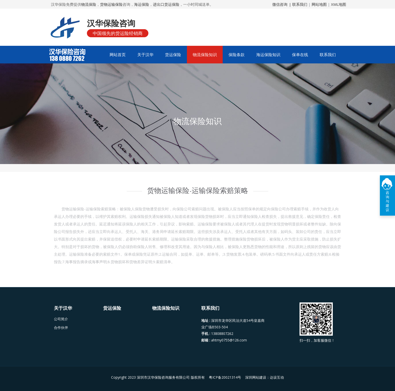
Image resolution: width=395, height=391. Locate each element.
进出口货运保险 (166, 4)
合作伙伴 (61, 327)
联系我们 (328, 54)
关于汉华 (145, 54)
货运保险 (173, 54)
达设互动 (277, 377)
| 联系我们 (298, 4)
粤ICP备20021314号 (225, 377)
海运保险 (141, 4)
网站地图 (319, 4)
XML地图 (338, 4)
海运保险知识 (268, 54)
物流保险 (88, 4)
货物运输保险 (111, 4)
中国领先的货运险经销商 (118, 33)
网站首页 (118, 54)
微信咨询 (279, 4)
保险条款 (236, 54)
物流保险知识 (205, 54)
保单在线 (300, 54)
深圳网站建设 (255, 377)
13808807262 (222, 333)
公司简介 (61, 319)
